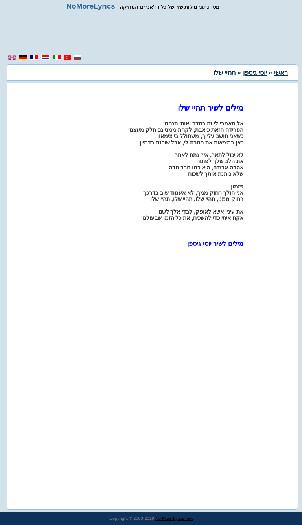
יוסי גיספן (255, 72)
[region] (151, 32)
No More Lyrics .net (174, 518)
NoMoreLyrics (90, 6)
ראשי (281, 72)
